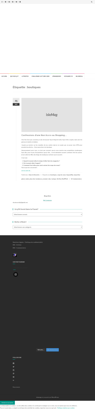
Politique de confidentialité (34, 242)
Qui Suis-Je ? (14, 76)
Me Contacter (47, 200)
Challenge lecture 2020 (40, 76)
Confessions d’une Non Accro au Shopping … (44, 135)
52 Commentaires (76, 179)
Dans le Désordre (34, 175)
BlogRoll (79, 76)
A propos (25, 76)
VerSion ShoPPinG (62, 179)
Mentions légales (18, 242)
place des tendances (35, 179)
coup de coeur (61, 175)
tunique (53, 179)
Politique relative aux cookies (66, 408)
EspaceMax (70, 175)
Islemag (38, 397)
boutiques (53, 175)
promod (45, 179)
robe (49, 179)
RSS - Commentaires (19, 248)
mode (27, 179)
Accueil (4, 76)
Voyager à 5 (68, 76)
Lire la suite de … (26, 170)
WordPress (55, 397)
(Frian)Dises (56, 76)
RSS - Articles (17, 245)
